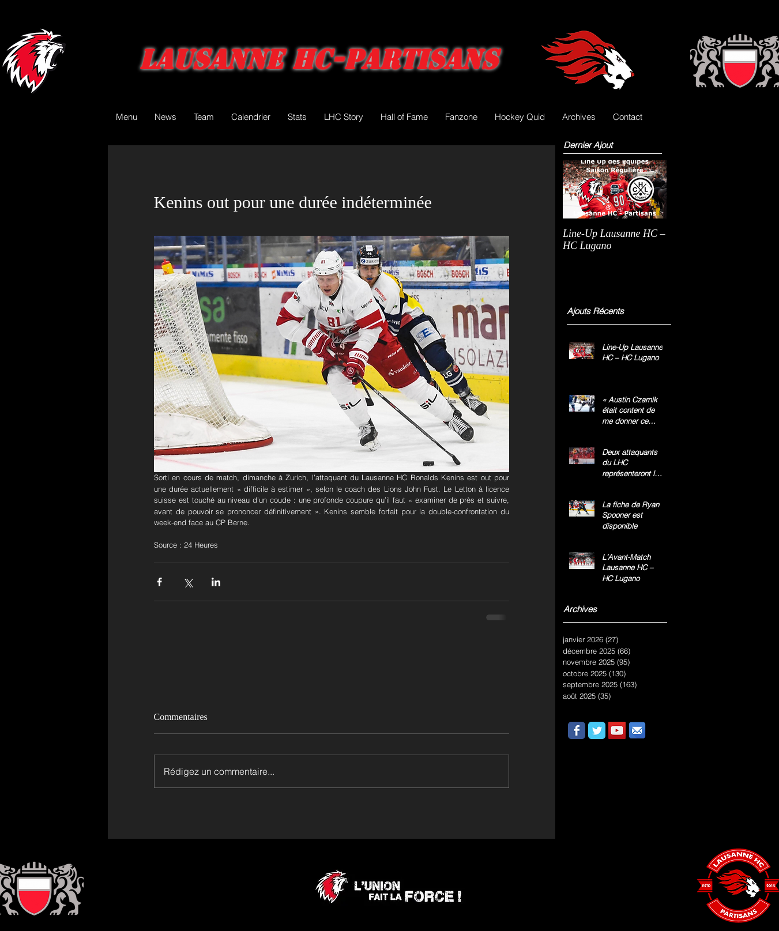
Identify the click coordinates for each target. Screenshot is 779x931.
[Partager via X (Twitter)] (187, 581)
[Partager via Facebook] (159, 581)
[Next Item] (648, 189)
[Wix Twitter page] (596, 730)
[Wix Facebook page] (576, 730)
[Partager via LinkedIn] (215, 581)
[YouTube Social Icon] (617, 730)
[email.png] (637, 730)
